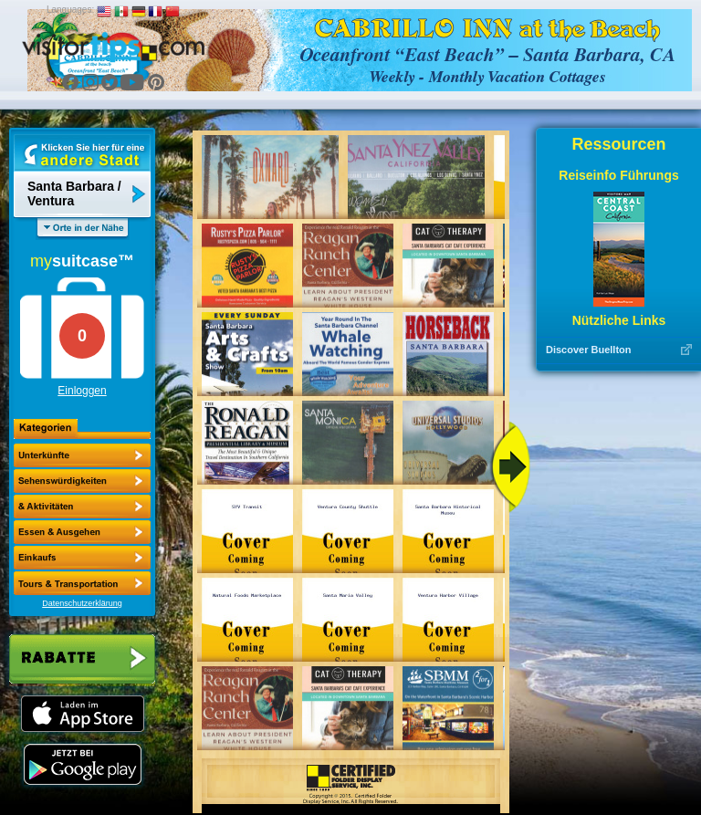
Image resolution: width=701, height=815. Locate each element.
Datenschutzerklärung (82, 603)
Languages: (70, 10)
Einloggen (82, 390)
